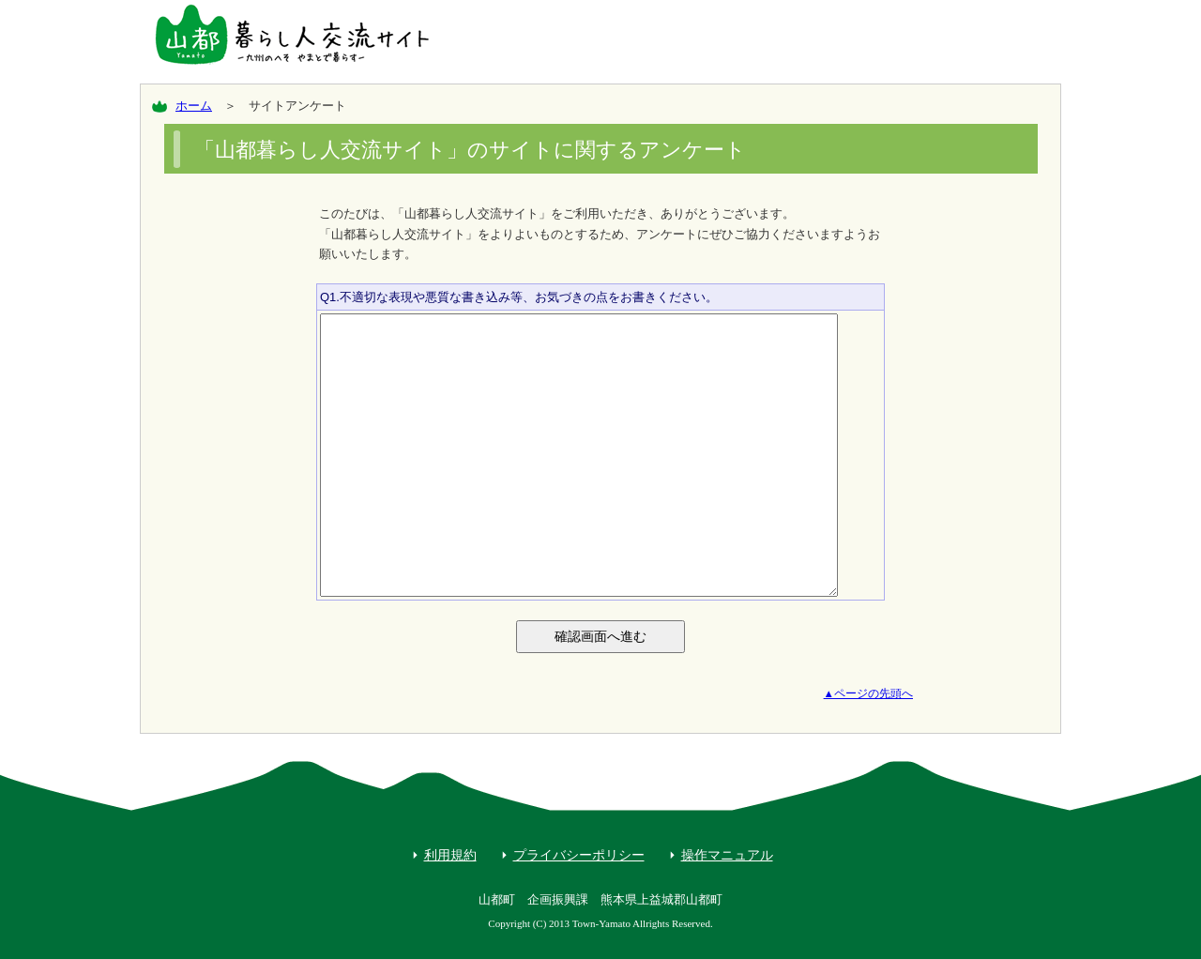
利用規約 (450, 854)
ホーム (193, 106)
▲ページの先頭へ (868, 693)
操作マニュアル (727, 854)
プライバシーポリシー (579, 854)
